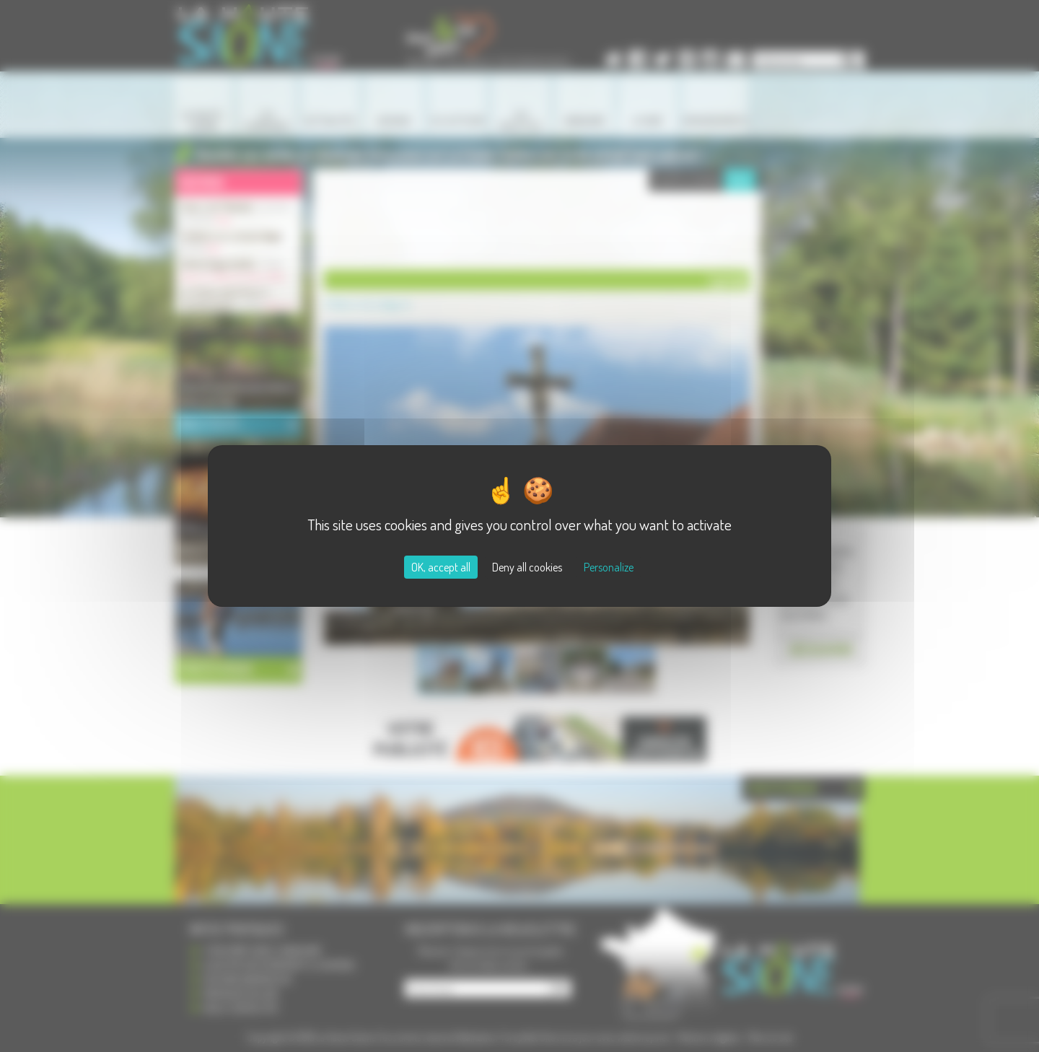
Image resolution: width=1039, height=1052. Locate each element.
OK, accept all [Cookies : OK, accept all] (440, 567)
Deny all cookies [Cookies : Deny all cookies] (527, 567)
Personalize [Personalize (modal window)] (609, 567)
